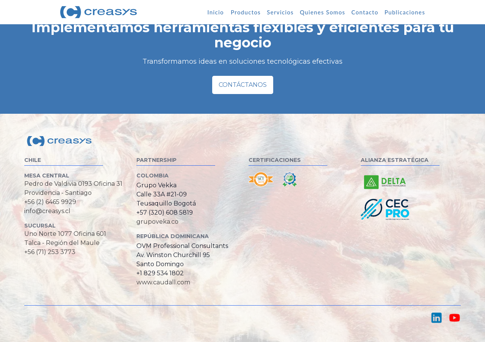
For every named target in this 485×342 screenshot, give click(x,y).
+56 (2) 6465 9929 (50, 202)
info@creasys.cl (47, 211)
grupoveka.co (157, 221)
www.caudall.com (163, 282)
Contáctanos (243, 84)
